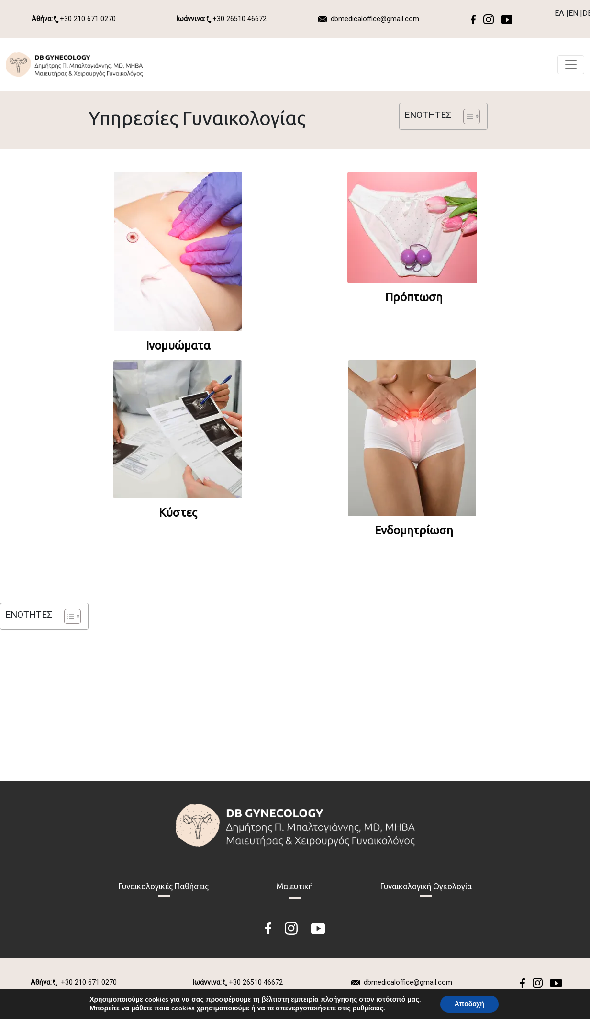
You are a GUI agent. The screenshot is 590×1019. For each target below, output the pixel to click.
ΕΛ (559, 13)
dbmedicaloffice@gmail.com (375, 19)
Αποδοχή (469, 1003)
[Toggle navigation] (570, 64)
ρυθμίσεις (368, 1008)
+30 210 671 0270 (74, 19)
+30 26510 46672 (221, 19)
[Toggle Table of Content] (467, 116)
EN (573, 13)
